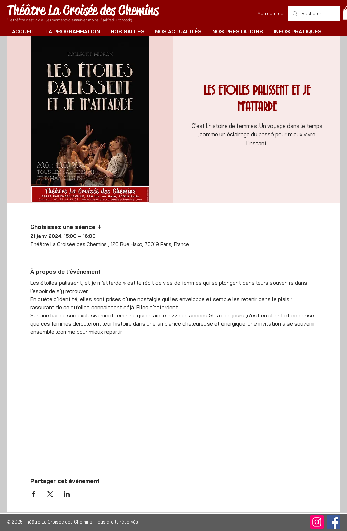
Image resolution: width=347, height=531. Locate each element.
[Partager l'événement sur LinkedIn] (67, 494)
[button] (72, 31)
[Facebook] (333, 522)
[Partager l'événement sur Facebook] (33, 494)
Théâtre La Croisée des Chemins (83, 10)
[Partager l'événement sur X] (50, 494)
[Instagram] (317, 522)
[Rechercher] (313, 13)
